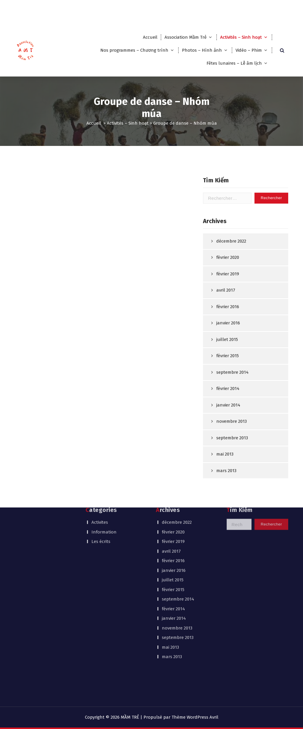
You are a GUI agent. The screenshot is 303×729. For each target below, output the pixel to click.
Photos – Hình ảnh (202, 50)
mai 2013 (170, 577)
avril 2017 (225, 325)
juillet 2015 (227, 374)
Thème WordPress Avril (195, 717)
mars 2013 (172, 586)
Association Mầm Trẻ (186, 37)
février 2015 (227, 391)
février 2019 (227, 309)
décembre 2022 (231, 276)
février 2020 (227, 293)
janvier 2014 (174, 548)
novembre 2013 (177, 558)
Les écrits (100, 471)
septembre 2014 (232, 407)
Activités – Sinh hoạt (241, 37)
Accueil (150, 37)
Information (104, 462)
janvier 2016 (228, 358)
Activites (99, 452)
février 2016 (227, 342)
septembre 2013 (178, 567)
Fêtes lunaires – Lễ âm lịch (234, 63)
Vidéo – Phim (249, 50)
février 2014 (227, 424)
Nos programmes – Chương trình (134, 50)
